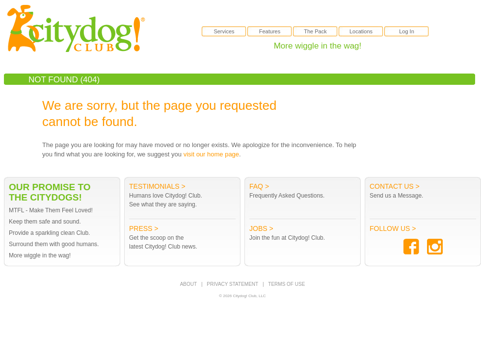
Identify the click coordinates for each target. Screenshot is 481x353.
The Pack (315, 31)
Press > (144, 228)
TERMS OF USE (286, 284)
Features (269, 31)
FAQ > (259, 186)
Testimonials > (157, 186)
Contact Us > (395, 186)
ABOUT (188, 284)
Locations (361, 31)
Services (224, 31)
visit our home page (211, 154)
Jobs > (261, 228)
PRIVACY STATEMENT (232, 284)
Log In (406, 31)
